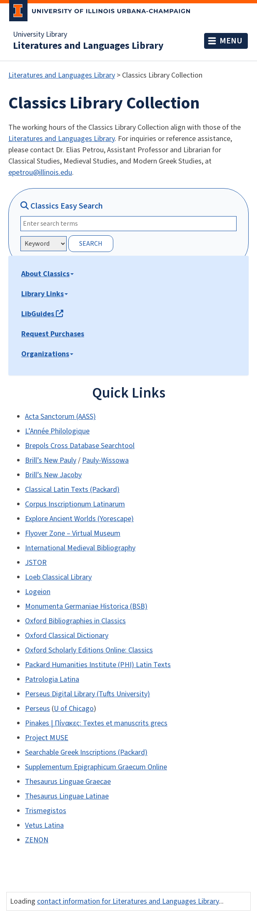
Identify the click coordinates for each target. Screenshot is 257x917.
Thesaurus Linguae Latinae (67, 796)
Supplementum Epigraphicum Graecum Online (96, 767)
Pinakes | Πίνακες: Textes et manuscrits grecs (96, 723)
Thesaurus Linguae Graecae (68, 781)
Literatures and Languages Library (88, 46)
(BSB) (138, 606)
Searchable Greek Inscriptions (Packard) (86, 752)
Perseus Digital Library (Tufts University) (87, 694)
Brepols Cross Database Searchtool (80, 446)
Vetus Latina (44, 825)
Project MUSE (46, 738)
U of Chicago (74, 708)
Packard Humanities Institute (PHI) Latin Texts (98, 665)
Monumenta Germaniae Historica (77, 606)
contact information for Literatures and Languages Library (128, 901)
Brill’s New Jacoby (53, 475)
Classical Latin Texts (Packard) (72, 489)
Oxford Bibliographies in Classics (75, 621)
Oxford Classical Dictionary (66, 635)
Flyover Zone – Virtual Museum (72, 533)
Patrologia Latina (52, 679)
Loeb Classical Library (58, 577)
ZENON (36, 840)
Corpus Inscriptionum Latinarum (75, 504)
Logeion (37, 592)
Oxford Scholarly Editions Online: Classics (89, 650)
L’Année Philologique (57, 431)
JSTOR (36, 562)
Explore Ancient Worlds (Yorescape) (79, 519)
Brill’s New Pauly (50, 460)
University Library (40, 35)
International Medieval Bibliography (80, 548)
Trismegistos (45, 811)
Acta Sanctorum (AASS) (60, 416)
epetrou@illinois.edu (40, 172)
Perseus (37, 708)
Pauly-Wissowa (105, 460)
